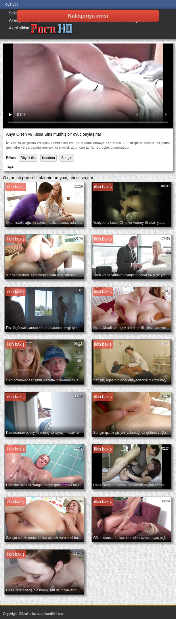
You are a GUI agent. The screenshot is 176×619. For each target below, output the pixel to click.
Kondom (48, 158)
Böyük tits (28, 158)
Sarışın (66, 158)
